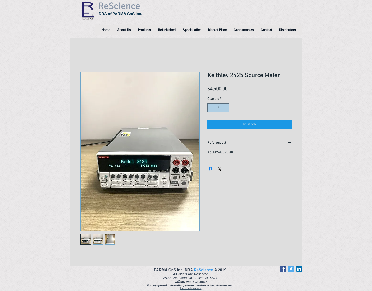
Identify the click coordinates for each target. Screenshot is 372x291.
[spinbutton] (218, 108)
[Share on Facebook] (210, 169)
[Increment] (225, 108)
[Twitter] (291, 269)
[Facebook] (283, 269)
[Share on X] (219, 169)
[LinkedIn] (299, 269)
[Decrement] (211, 108)
